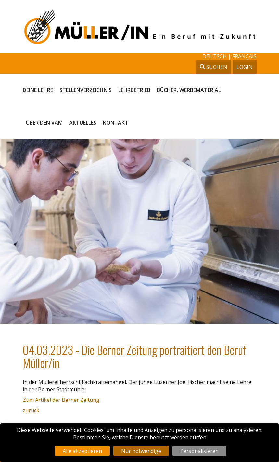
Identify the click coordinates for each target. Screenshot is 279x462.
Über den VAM (44, 122)
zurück (31, 410)
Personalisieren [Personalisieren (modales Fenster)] (199, 451)
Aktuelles (82, 122)
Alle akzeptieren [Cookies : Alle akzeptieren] (82, 451)
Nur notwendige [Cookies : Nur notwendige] (141, 451)
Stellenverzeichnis (85, 90)
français (244, 56)
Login (244, 67)
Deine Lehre (38, 90)
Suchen (213, 67)
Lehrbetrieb (134, 90)
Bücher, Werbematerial (189, 90)
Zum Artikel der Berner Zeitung (61, 399)
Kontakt (115, 122)
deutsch (215, 56)
